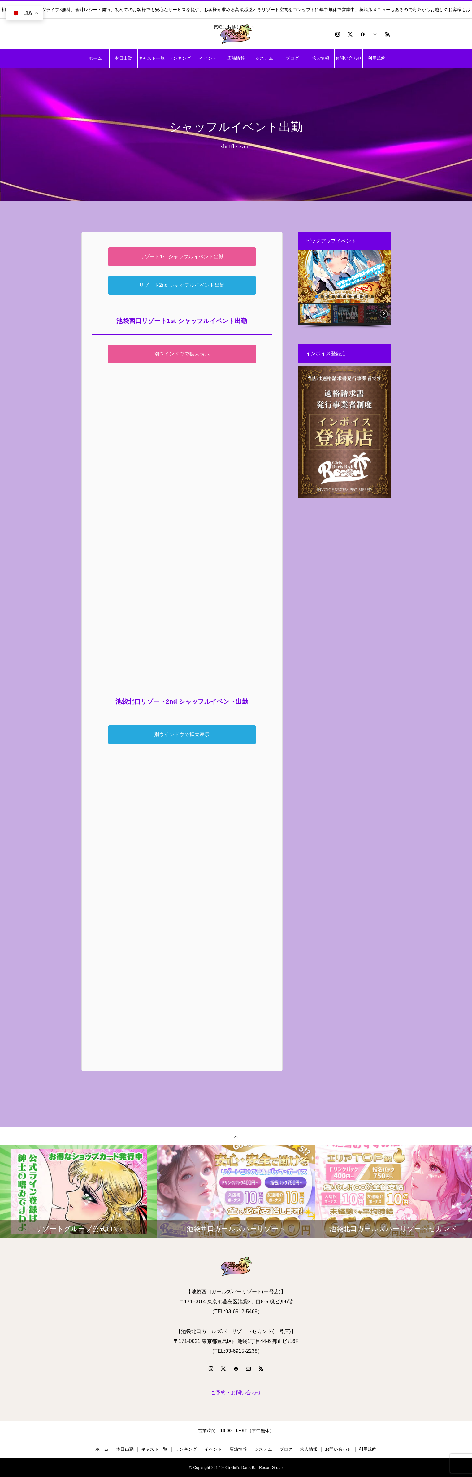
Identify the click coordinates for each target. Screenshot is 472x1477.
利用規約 (376, 58)
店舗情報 (236, 58)
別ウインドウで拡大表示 (182, 353)
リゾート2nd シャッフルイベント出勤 (182, 285)
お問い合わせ (348, 58)
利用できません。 (182, 522)
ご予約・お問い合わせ (236, 1392)
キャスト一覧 (151, 58)
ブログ (292, 58)
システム (264, 58)
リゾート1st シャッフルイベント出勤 (182, 256)
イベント (208, 58)
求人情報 (320, 58)
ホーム (95, 58)
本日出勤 (123, 58)
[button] (308, 276)
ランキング (180, 58)
